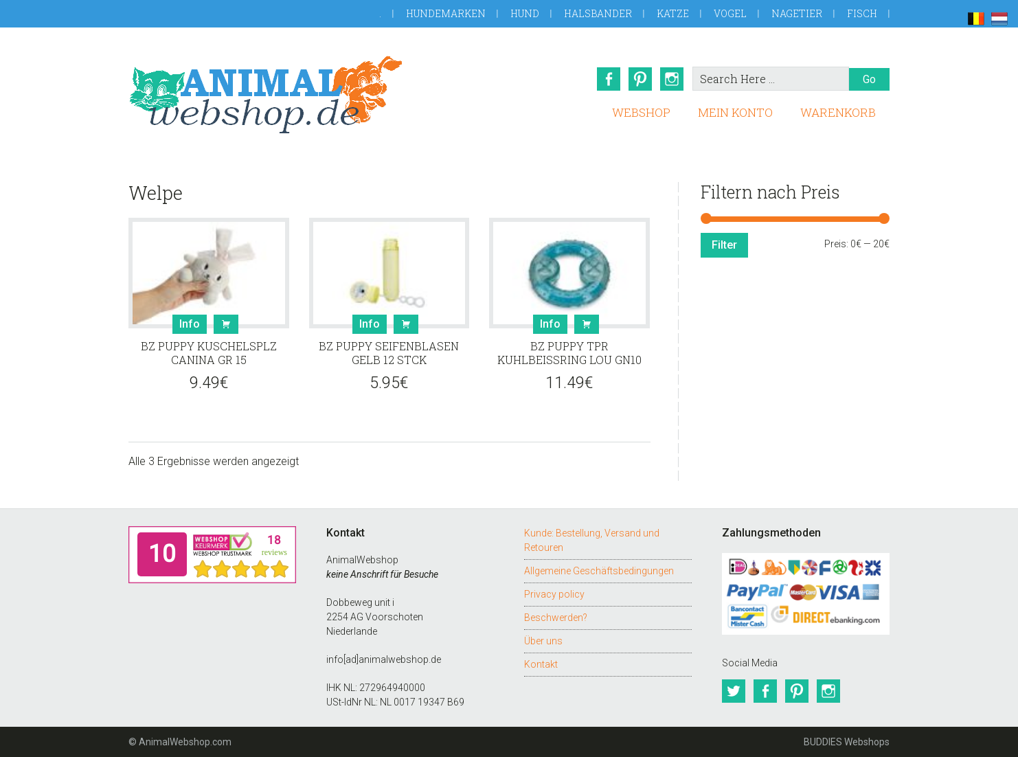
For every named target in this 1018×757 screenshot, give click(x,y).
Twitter (733, 691)
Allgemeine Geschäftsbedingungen (599, 570)
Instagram (671, 79)
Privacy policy (554, 594)
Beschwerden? (555, 617)
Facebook (608, 79)
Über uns (543, 640)
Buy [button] (226, 324)
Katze (673, 13)
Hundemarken (446, 13)
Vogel (730, 13)
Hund (524, 13)
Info (189, 323)
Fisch (862, 13)
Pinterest (640, 79)
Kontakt (541, 664)
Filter (724, 244)
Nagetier (796, 13)
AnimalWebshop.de (265, 94)
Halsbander (598, 13)
